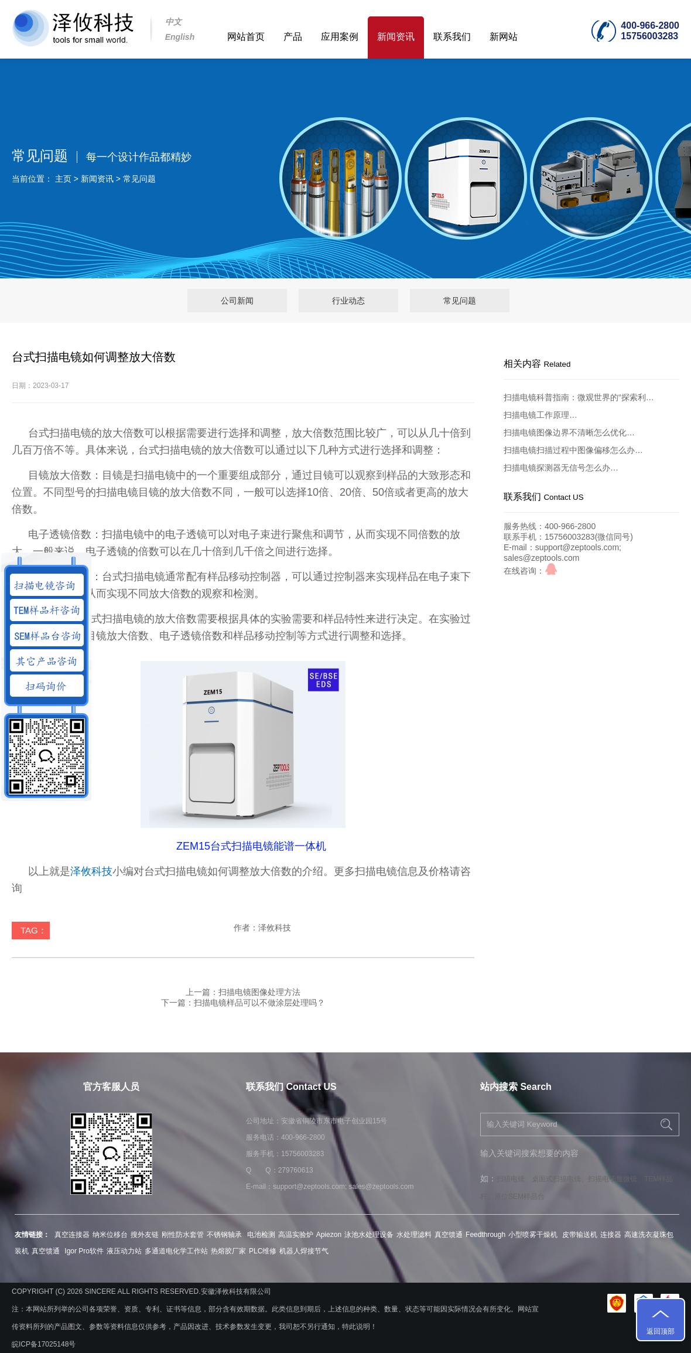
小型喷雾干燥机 (533, 1235)
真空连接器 (72, 1235)
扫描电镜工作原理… (540, 415)
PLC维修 (262, 1251)
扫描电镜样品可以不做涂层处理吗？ (259, 1002)
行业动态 (348, 300)
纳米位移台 (110, 1235)
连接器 (610, 1235)
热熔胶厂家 (228, 1251)
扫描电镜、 (514, 1179)
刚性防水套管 (183, 1235)
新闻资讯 (396, 37)
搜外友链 (145, 1235)
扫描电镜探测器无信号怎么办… (561, 467)
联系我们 (452, 37)
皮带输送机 (579, 1235)
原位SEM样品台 (519, 1196)
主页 (63, 178)
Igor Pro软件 (83, 1251)
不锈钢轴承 (225, 1235)
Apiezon (328, 1235)
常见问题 (139, 178)
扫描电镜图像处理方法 (259, 992)
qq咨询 (551, 569)
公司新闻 (237, 300)
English (180, 37)
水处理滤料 (414, 1235)
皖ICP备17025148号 (44, 1344)
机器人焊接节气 (304, 1251)
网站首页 (246, 37)
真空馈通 (449, 1235)
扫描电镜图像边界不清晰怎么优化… (569, 432)
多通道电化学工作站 (176, 1251)
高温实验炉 (295, 1235)
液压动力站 (124, 1251)
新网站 (504, 37)
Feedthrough (485, 1235)
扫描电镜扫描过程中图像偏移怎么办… (573, 450)
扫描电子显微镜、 (616, 1179)
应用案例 (339, 37)
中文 (173, 21)
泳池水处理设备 (369, 1235)
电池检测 (261, 1235)
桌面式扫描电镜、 (560, 1179)
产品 (292, 37)
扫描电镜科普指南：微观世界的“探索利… (579, 397)
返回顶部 (660, 1331)
